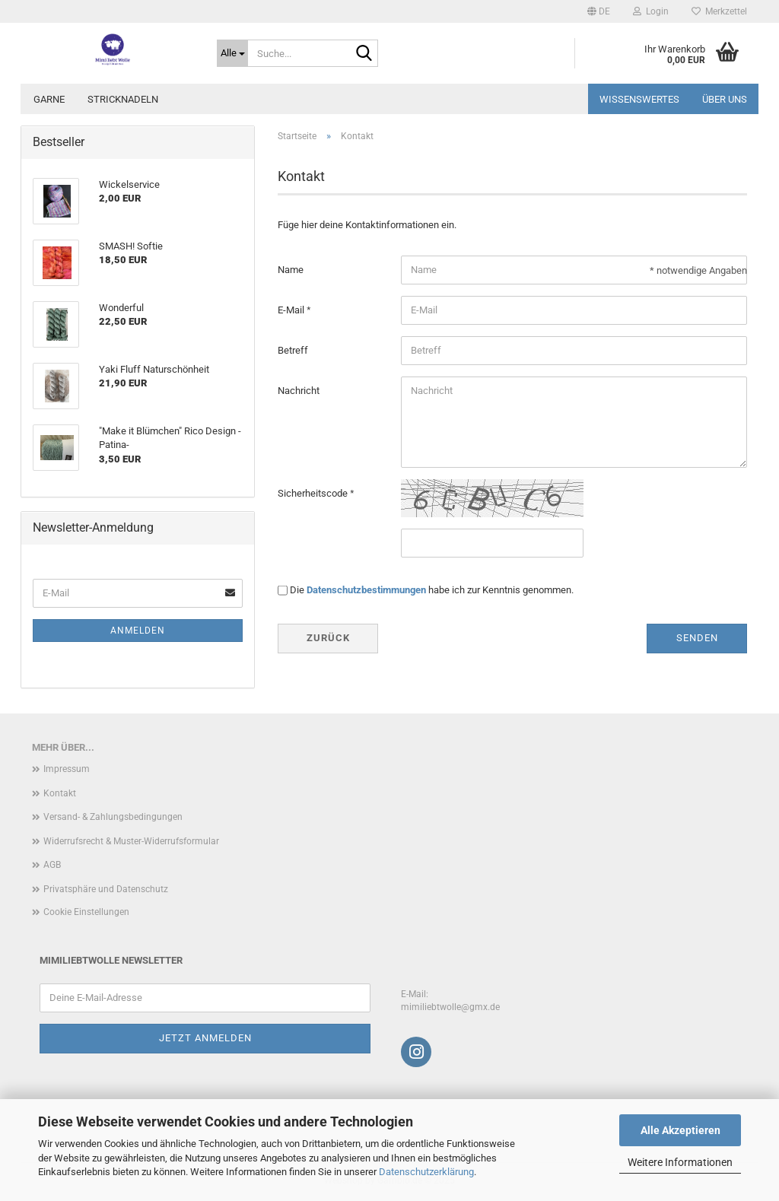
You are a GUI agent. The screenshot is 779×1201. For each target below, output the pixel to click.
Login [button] (651, 11)
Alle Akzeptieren (680, 1130)
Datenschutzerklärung (426, 1171)
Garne (49, 99)
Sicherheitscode (314, 493)
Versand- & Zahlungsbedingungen (113, 817)
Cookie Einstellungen (86, 912)
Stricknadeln (122, 99)
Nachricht (299, 390)
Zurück (328, 637)
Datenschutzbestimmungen (366, 590)
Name (291, 269)
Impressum (66, 769)
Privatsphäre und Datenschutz (105, 889)
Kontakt (59, 793)
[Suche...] (232, 53)
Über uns (724, 99)
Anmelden (137, 630)
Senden (697, 637)
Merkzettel (719, 11)
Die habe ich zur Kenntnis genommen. (432, 590)
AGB (52, 864)
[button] (599, 11)
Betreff (293, 350)
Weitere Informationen (680, 1162)
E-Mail (292, 310)
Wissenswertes (639, 99)
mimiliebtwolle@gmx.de (450, 1007)
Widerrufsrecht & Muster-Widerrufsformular (131, 841)
